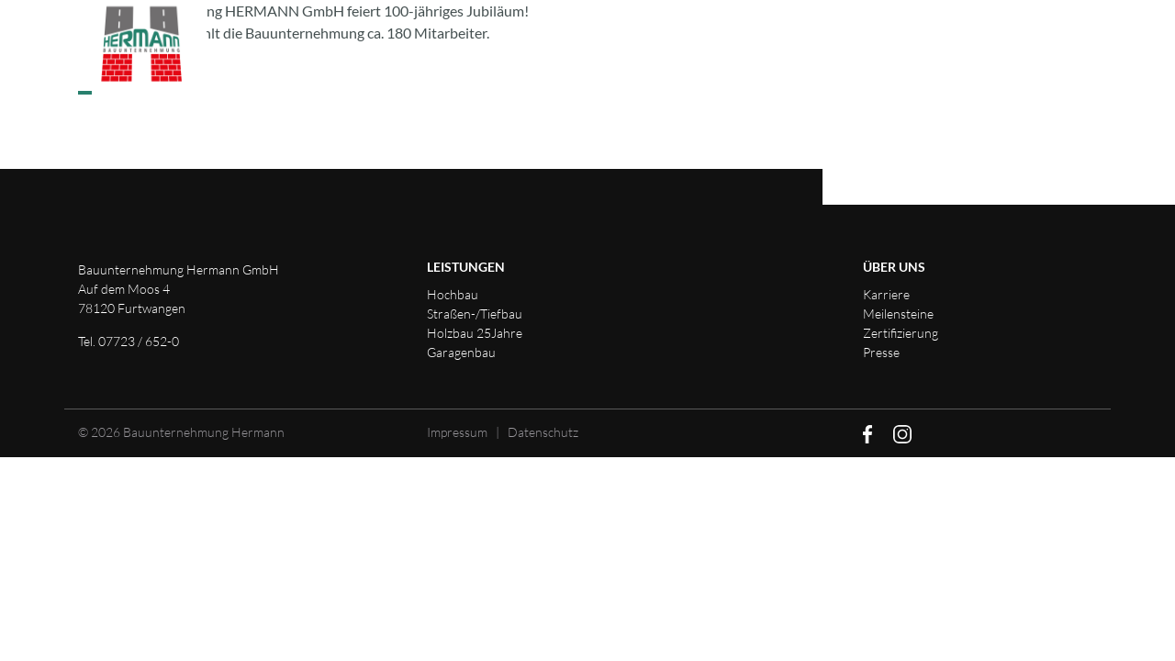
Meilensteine (898, 313)
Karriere (774, 47)
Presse (881, 352)
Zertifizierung (900, 333)
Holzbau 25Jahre (474, 333)
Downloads (1025, 47)
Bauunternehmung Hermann (204, 432)
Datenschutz (543, 432)
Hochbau (452, 294)
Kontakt (892, 47)
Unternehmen (634, 47)
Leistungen (484, 47)
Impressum (457, 432)
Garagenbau (461, 352)
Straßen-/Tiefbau (474, 313)
